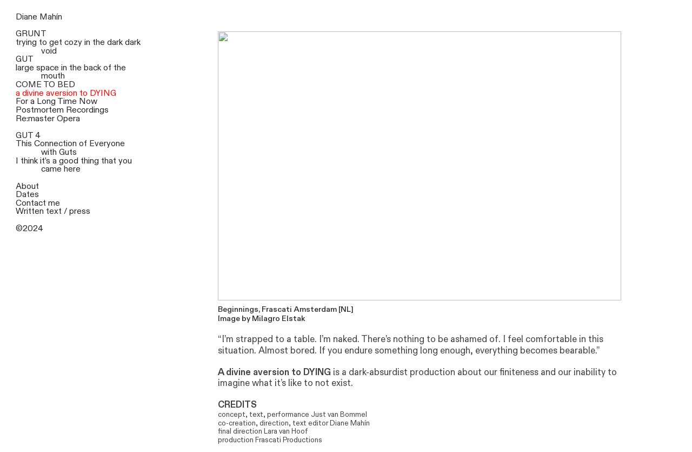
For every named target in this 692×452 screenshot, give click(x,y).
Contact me (38, 203)
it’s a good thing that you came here (86, 165)
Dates (27, 194)
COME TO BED (45, 84)
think (29, 161)
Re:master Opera (48, 119)
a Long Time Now (63, 101)
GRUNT (31, 34)
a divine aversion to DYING (66, 93)
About (27, 186)
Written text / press (53, 211)
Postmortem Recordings (62, 110)
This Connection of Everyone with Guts (70, 148)
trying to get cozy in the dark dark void (78, 47)
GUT (25, 59)
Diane (26, 17)
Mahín (50, 17)
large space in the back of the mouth (71, 72)
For (22, 101)
